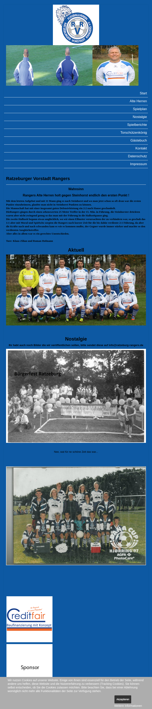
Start (143, 93)
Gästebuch (138, 140)
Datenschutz (137, 156)
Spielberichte (137, 125)
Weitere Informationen (128, 705)
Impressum (138, 164)
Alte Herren (138, 101)
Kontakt (141, 148)
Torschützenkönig (134, 133)
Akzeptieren (122, 699)
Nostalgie (140, 117)
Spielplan (140, 109)
